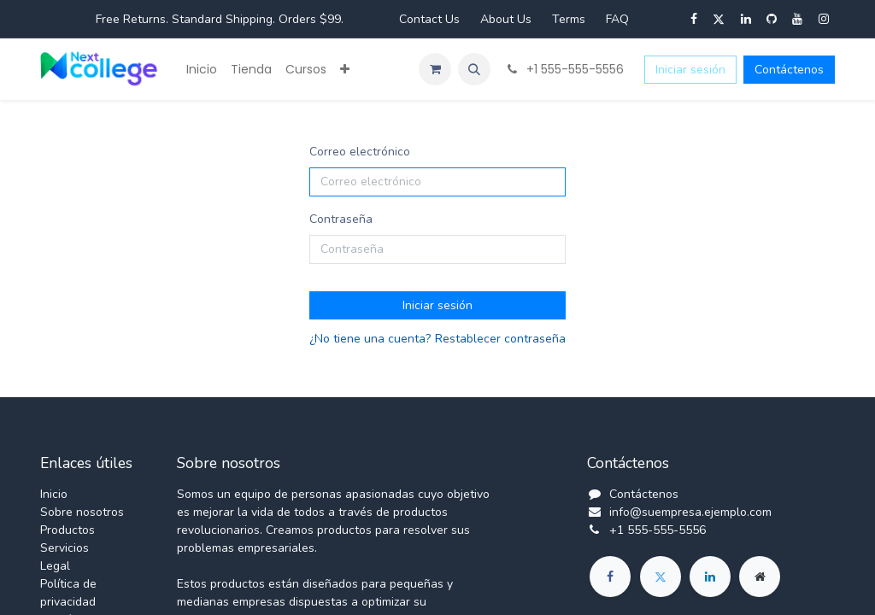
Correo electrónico (359, 152)
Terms (568, 19)
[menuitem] (201, 69)
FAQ (617, 19)
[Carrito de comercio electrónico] (435, 69)
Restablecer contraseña (500, 339)
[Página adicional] (759, 576)
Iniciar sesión (690, 70)
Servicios (64, 548)
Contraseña (341, 219)
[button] (474, 69)
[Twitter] (660, 576)
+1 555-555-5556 (657, 530)
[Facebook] (610, 576)
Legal (55, 566)
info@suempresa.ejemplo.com (690, 512)
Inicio (54, 494)
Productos (67, 530)
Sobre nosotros (82, 512)
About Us (505, 19)
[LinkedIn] (710, 576)
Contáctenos (789, 70)
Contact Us (429, 19)
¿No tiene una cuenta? (370, 339)
